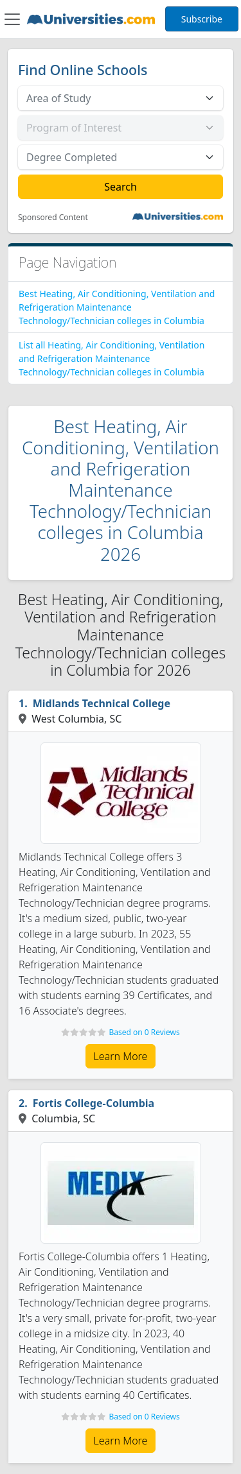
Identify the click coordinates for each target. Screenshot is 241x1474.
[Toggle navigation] (12, 19)
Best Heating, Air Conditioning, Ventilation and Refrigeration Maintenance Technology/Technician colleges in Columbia (117, 307)
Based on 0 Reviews (144, 1032)
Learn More (121, 1056)
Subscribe (201, 19)
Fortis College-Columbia (94, 1103)
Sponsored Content (53, 217)
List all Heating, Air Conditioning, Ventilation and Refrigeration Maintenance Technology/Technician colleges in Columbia (111, 358)
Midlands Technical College (101, 703)
